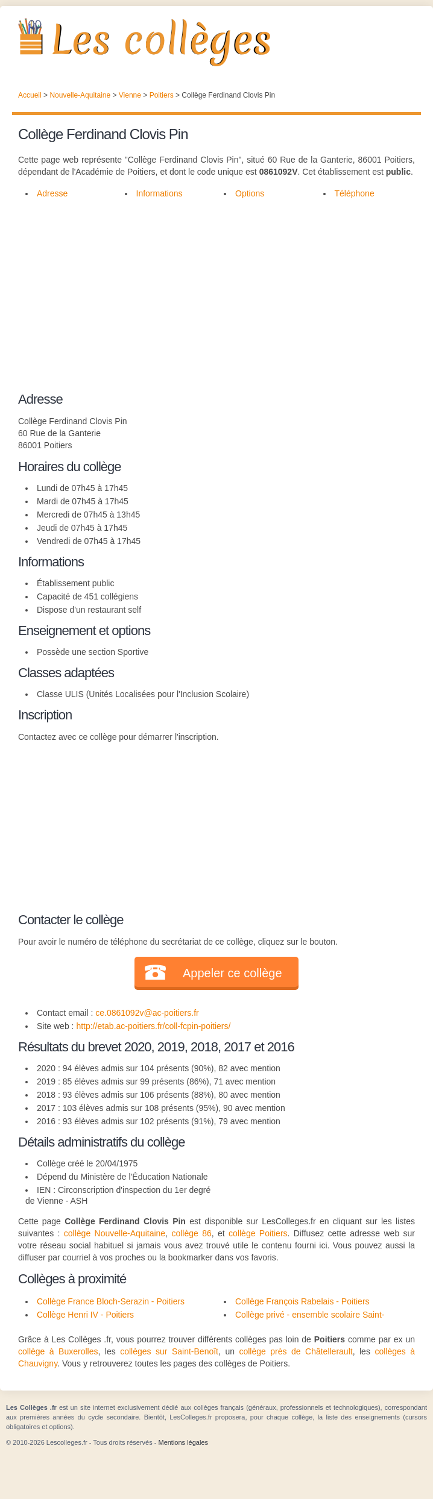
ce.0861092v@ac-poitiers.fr (146, 1013)
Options (249, 193)
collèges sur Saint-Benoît (169, 1351)
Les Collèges (216, 42)
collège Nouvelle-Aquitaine (114, 1233)
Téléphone (355, 193)
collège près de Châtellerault (295, 1351)
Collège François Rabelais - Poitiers (302, 1301)
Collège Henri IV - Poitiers (85, 1314)
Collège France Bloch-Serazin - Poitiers (111, 1301)
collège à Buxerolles (58, 1351)
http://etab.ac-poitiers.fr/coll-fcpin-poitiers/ (153, 1026)
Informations (159, 193)
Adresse (52, 193)
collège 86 (191, 1233)
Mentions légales (183, 1442)
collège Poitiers (258, 1233)
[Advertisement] (210, 302)
